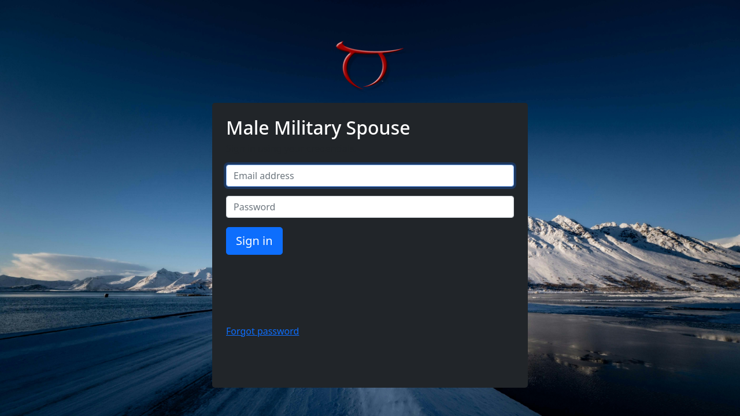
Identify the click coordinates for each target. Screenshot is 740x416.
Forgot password (262, 331)
